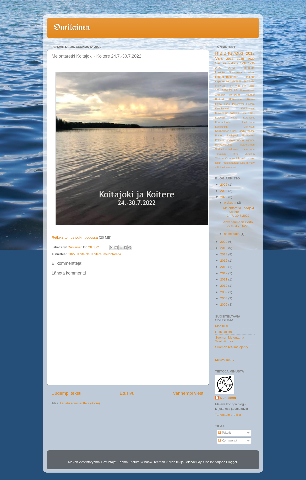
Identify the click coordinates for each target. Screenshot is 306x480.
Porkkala (230, 140)
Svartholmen (247, 144)
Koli (252, 113)
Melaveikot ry (224, 359)
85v (236, 90)
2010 (224, 285)
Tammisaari (248, 149)
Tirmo (235, 153)
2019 (250, 53)
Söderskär (221, 149)
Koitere (96, 254)
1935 (240, 58)
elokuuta (230, 202)
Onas (233, 130)
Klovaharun (221, 113)
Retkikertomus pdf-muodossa (75, 237)
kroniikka (249, 158)
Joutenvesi (237, 103)
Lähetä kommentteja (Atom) (80, 403)
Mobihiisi (221, 326)
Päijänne (250, 140)
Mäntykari (249, 126)
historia (233, 63)
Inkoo (227, 103)
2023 (231, 68)
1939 (238, 81)
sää (217, 167)
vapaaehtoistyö (225, 81)
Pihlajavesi (248, 135)
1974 (252, 81)
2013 (224, 267)
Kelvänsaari (248, 108)
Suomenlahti (237, 72)
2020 (251, 58)
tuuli (222, 167)
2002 (218, 86)
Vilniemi (219, 158)
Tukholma (249, 153)
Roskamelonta (223, 144)
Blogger (231, 462)
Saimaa (220, 63)
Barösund (234, 94)
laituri (218, 162)
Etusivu (127, 393)
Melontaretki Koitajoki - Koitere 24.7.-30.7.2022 (238, 211)
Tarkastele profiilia (228, 414)
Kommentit (227, 440)
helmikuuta (232, 234)
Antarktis (220, 94)
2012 (252, 86)
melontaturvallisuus (234, 162)
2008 (231, 86)
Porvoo (239, 140)
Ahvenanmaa (247, 90)
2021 (218, 90)
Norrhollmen (222, 130)
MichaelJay (194, 462)
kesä (241, 158)
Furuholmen (236, 99)
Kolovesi (220, 117)
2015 (224, 260)
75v (231, 90)
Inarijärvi (220, 72)
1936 (251, 63)
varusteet (230, 167)
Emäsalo (220, 99)
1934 (243, 63)
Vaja (219, 58)
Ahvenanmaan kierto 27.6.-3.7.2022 (238, 224)
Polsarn (219, 140)
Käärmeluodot (223, 122)
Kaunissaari (222, 108)
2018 (229, 58)
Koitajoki (83, 254)
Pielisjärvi (232, 135)
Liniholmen (248, 122)
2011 (245, 86)
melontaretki (112, 254)
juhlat (251, 72)
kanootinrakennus (226, 77)
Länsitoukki (221, 126)
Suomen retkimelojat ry (231, 347)
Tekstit (224, 432)
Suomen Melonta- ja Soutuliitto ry (229, 339)
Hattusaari (248, 68)
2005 (224, 304)
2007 (225, 86)
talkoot (250, 77)
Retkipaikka (223, 332)
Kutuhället (249, 117)
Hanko (251, 99)
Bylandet (250, 94)
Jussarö (250, 103)
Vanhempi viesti (188, 393)
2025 (224, 184)
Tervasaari (221, 153)
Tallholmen (234, 149)
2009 (238, 86)
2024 (225, 90)
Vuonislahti (231, 158)
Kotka (234, 117)
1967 (245, 81)
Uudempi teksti (66, 393)
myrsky (250, 162)
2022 (72, 254)
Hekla (218, 103)
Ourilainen (72, 27)
